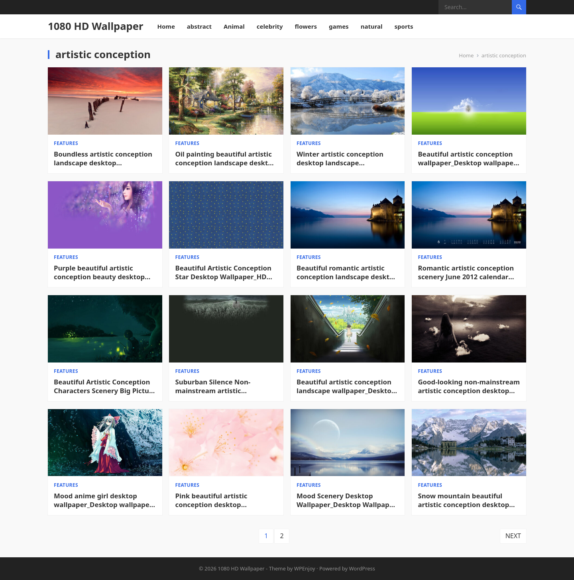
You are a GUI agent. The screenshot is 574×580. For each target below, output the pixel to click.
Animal (234, 26)
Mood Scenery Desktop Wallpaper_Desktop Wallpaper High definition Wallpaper (346, 500)
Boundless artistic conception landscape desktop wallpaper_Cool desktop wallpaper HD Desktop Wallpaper (103, 158)
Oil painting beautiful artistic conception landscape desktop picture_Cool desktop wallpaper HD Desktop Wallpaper (226, 158)
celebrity (270, 26)
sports (404, 26)
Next (513, 536)
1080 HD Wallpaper (95, 26)
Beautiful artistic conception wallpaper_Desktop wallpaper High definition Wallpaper (467, 158)
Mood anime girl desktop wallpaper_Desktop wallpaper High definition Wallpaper (103, 500)
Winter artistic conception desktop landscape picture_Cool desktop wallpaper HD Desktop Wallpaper (340, 158)
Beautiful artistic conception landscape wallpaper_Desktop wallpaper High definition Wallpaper (346, 386)
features (66, 143)
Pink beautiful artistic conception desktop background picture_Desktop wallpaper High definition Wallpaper (223, 500)
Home (166, 26)
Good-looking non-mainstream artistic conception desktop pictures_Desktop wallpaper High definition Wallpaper (469, 386)
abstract (199, 26)
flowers (306, 26)
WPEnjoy (304, 568)
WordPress (362, 568)
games (339, 26)
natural (372, 26)
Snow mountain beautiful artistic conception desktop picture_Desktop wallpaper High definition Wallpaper (463, 500)
